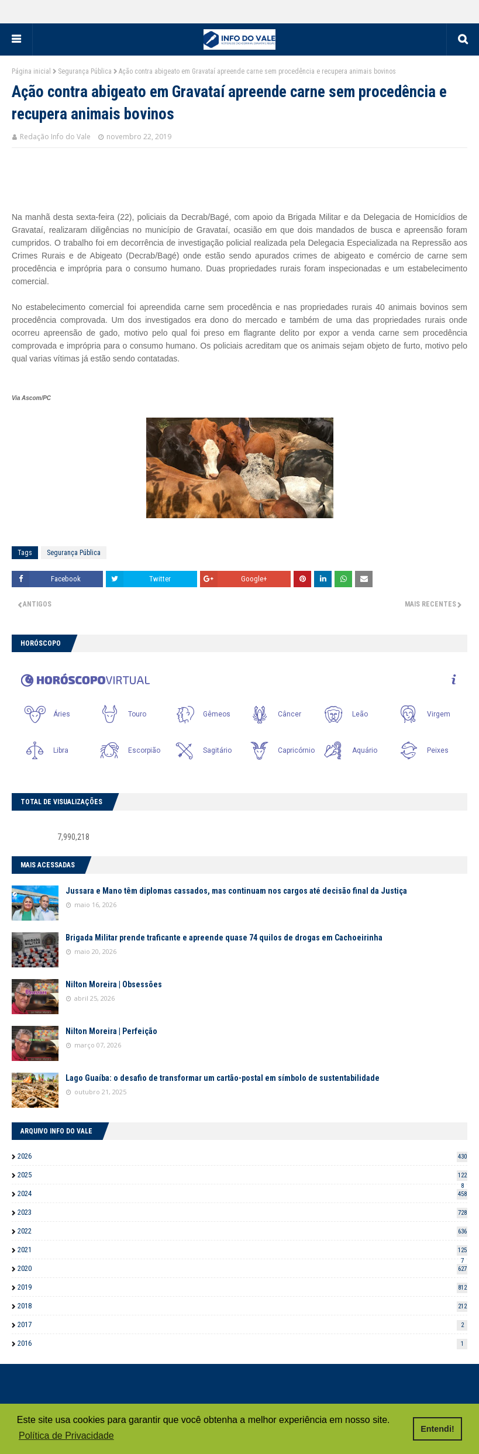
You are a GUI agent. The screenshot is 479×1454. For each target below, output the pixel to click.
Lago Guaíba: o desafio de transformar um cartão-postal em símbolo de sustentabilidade (223, 1078)
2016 (242, 1343)
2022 (242, 1230)
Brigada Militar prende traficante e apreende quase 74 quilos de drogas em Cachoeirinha (224, 937)
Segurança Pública (85, 71)
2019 (242, 1287)
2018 (242, 1305)
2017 (242, 1324)
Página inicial (31, 71)
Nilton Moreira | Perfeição (111, 1031)
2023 (242, 1212)
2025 (242, 1174)
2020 (242, 1268)
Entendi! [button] (437, 1429)
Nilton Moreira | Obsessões (114, 984)
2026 (242, 1156)
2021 (242, 1249)
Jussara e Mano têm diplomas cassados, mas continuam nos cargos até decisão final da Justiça (236, 890)
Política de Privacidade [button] (66, 1436)
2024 (242, 1193)
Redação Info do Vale (55, 137)
